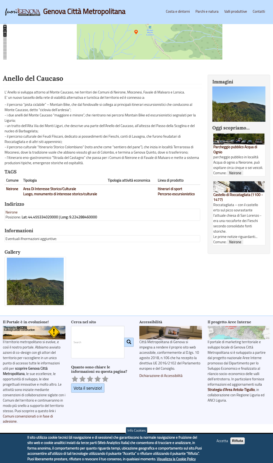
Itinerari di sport (170, 188)
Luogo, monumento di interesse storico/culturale (60, 193)
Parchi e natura (207, 11)
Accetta (222, 440)
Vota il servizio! (88, 388)
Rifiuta (237, 441)
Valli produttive (235, 11)
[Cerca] (129, 342)
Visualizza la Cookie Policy (176, 459)
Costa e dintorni (178, 11)
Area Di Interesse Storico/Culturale (49, 188)
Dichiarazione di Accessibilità (161, 375)
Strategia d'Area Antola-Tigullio (231, 389)
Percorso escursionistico (176, 193)
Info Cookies (136, 430)
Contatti (259, 11)
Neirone (12, 188)
